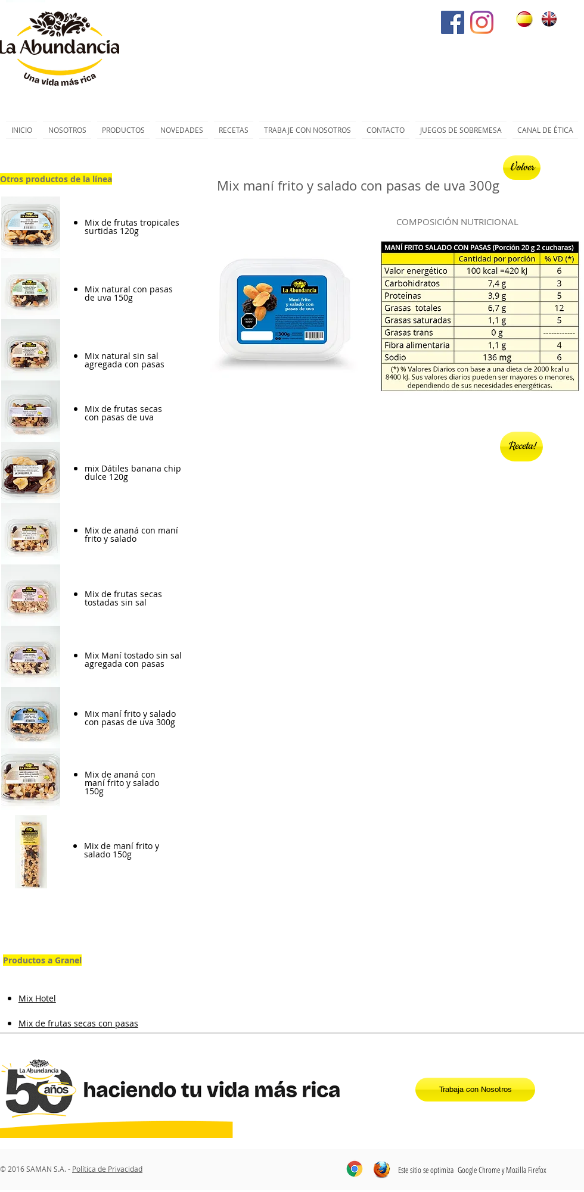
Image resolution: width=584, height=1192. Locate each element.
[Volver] (521, 167)
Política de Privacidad (107, 1169)
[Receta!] (521, 446)
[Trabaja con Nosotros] (475, 1089)
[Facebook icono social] (452, 22)
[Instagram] (481, 22)
